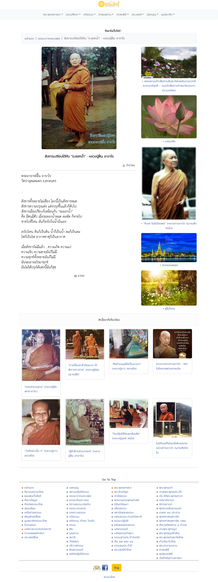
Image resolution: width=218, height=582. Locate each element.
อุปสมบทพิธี (166, 554)
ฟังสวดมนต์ (76, 550)
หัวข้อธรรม (120, 496)
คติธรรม (88, 14)
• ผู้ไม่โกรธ (169, 308)
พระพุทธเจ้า (166, 488)
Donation (30, 525)
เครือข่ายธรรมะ (33, 512)
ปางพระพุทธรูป (168, 529)
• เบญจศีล (169, 141)
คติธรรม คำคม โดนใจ (82, 521)
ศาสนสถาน (105, 14)
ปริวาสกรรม (76, 545)
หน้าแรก (29, 38)
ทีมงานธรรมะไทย (33, 492)
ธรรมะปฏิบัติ (121, 521)
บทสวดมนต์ (121, 529)
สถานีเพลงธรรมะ (124, 512)
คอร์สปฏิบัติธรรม (79, 554)
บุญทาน (73, 533)
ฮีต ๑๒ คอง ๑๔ (123, 541)
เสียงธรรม (120, 508)
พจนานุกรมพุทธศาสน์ (126, 500)
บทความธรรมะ (77, 512)
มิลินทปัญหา (121, 504)
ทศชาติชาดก (166, 500)
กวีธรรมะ (74, 516)
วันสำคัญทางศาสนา (170, 558)
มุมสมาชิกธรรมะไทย (35, 521)
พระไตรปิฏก (121, 492)
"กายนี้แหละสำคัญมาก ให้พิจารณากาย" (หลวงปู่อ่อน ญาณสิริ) (83, 369)
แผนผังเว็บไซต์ (32, 496)
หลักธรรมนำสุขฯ (123, 533)
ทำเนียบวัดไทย (167, 541)
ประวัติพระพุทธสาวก (171, 496)
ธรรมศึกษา (72, 14)
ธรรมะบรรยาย (77, 508)
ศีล (71, 529)
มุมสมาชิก (166, 14)
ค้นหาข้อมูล (30, 500)
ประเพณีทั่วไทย (122, 550)
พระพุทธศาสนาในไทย (171, 537)
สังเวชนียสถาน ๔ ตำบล (173, 525)
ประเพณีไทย (31, 537)
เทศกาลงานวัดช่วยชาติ (37, 529)
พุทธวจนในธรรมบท (170, 508)
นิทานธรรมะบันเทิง (79, 504)
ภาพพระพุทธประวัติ (170, 492)
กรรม (72, 525)
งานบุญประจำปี (123, 545)
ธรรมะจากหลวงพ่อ (49, 38)
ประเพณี (136, 14)
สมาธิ (72, 537)
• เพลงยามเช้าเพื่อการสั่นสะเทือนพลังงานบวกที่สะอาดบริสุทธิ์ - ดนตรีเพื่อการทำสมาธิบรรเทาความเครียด (169, 85)
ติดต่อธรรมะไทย (33, 504)
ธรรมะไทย (109, 577)
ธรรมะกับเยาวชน (79, 500)
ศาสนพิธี (121, 14)
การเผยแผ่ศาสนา (34, 533)
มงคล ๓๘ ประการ (169, 512)
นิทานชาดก (165, 504)
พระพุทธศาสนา (52, 14)
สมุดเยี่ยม (30, 508)
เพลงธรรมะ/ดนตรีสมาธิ (128, 516)
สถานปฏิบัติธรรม (79, 492)
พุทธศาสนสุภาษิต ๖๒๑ (172, 521)
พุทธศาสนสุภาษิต (169, 516)
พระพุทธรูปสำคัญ (169, 533)
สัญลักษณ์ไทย (32, 516)
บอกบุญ (151, 14)
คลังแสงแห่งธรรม (124, 525)
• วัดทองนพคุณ (169, 265)
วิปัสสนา (74, 541)
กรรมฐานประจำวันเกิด (127, 537)
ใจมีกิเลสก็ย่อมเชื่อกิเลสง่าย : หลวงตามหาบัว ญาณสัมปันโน (172, 447)
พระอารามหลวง (168, 545)
